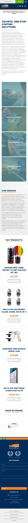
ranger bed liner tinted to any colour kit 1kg (14, 270)
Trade (19, 1)
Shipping (14, 520)
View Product (13, 281)
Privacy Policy (14, 514)
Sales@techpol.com (20, 6)
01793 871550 (17, 6)
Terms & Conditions (14, 511)
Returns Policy (14, 517)
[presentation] (13, 483)
